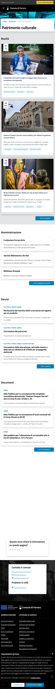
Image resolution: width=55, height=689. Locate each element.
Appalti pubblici (24, 634)
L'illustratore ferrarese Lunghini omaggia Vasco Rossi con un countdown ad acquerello (25, 79)
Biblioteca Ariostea (12, 271)
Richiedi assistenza (19, 575)
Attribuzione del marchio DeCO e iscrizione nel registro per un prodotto (27, 312)
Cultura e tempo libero (27, 624)
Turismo (22, 641)
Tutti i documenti (44, 450)
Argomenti (12, 21)
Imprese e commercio (27, 631)
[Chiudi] (52, 653)
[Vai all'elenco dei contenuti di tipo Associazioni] (8, 149)
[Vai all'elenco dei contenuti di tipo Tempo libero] (20, 92)
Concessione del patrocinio (15, 331)
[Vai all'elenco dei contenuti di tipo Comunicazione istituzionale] (21, 149)
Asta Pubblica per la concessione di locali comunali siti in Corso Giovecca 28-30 (27, 416)
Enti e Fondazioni (7, 631)
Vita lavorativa (24, 628)
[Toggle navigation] (3, 8)
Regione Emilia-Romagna (8, 2)
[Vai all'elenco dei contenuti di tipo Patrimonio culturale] (10, 92)
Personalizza (18, 685)
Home (5, 21)
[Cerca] (52, 8)
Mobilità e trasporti (25, 645)
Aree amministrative (8, 624)
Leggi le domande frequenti (21, 572)
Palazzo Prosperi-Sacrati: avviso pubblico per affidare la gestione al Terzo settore (27, 136)
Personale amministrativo (6, 640)
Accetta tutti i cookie (34, 685)
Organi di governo (7, 621)
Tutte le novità (45, 218)
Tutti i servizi (45, 366)
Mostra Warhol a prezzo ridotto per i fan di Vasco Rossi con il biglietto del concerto (25, 194)
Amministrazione (8, 615)
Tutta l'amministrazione (41, 283)
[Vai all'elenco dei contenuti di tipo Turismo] (39, 207)
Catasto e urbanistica (26, 638)
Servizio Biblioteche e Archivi (16, 255)
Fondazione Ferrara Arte (14, 240)
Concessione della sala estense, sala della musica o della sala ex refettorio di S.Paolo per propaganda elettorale (26, 350)
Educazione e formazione (28, 648)
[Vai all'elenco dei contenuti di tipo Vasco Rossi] (29, 92)
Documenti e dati (7, 645)
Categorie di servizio (28, 615)
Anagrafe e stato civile (27, 621)
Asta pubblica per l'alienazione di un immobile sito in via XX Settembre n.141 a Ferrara (26, 436)
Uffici (3, 628)
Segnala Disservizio (19, 587)
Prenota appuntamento (20, 578)
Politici (3, 634)
